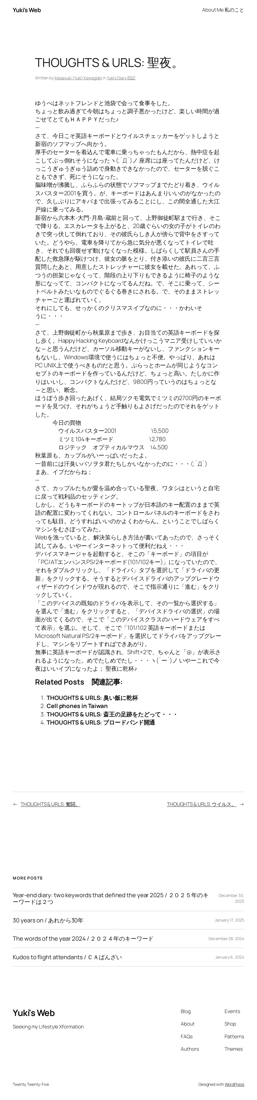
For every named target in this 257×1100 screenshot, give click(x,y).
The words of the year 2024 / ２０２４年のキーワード (83, 938)
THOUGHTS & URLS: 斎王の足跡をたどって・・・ (112, 714)
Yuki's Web (27, 10)
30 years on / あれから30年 (48, 920)
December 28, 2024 (226, 938)
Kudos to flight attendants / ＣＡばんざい (67, 957)
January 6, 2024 (229, 957)
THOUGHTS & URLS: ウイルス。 (201, 804)
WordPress (234, 1084)
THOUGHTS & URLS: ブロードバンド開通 (101, 722)
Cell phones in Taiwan (77, 706)
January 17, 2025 (229, 920)
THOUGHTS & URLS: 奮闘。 (50, 804)
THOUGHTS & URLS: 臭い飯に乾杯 (92, 698)
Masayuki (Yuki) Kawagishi (78, 78)
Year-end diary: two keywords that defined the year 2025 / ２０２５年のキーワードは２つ (111, 898)
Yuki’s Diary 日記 (121, 78)
